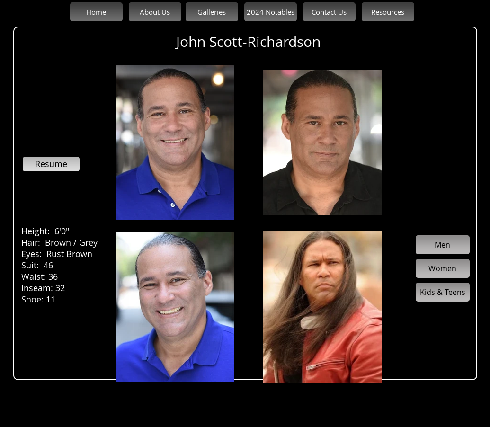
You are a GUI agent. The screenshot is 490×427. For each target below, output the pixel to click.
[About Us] (155, 11)
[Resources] (388, 11)
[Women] (443, 268)
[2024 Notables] (270, 11)
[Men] (443, 244)
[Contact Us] (329, 11)
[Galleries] (212, 11)
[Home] (96, 11)
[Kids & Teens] (443, 292)
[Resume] (51, 164)
